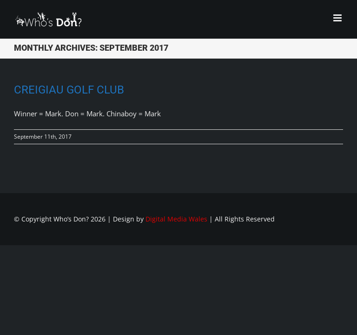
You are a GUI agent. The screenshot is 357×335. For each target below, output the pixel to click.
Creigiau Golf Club (69, 89)
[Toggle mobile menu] (338, 18)
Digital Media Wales (176, 218)
